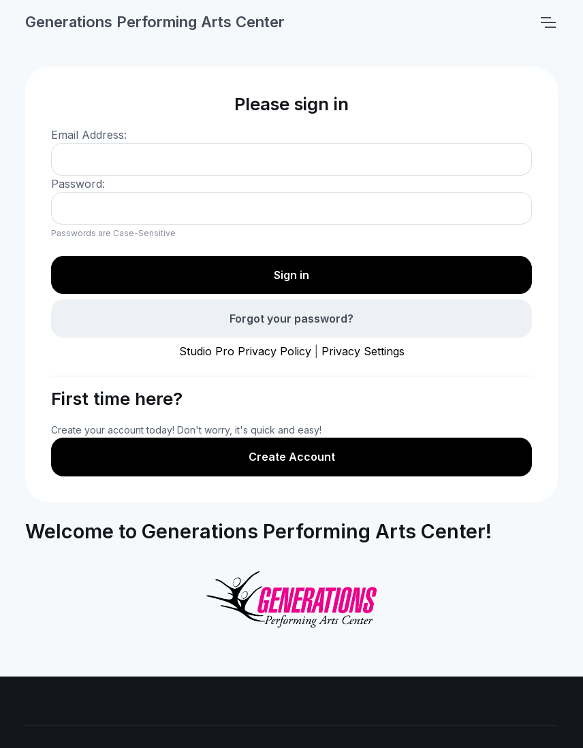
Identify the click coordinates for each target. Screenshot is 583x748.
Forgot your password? (291, 318)
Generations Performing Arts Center (155, 22)
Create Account (292, 457)
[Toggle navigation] (547, 22)
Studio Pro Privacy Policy (245, 351)
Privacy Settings (363, 351)
